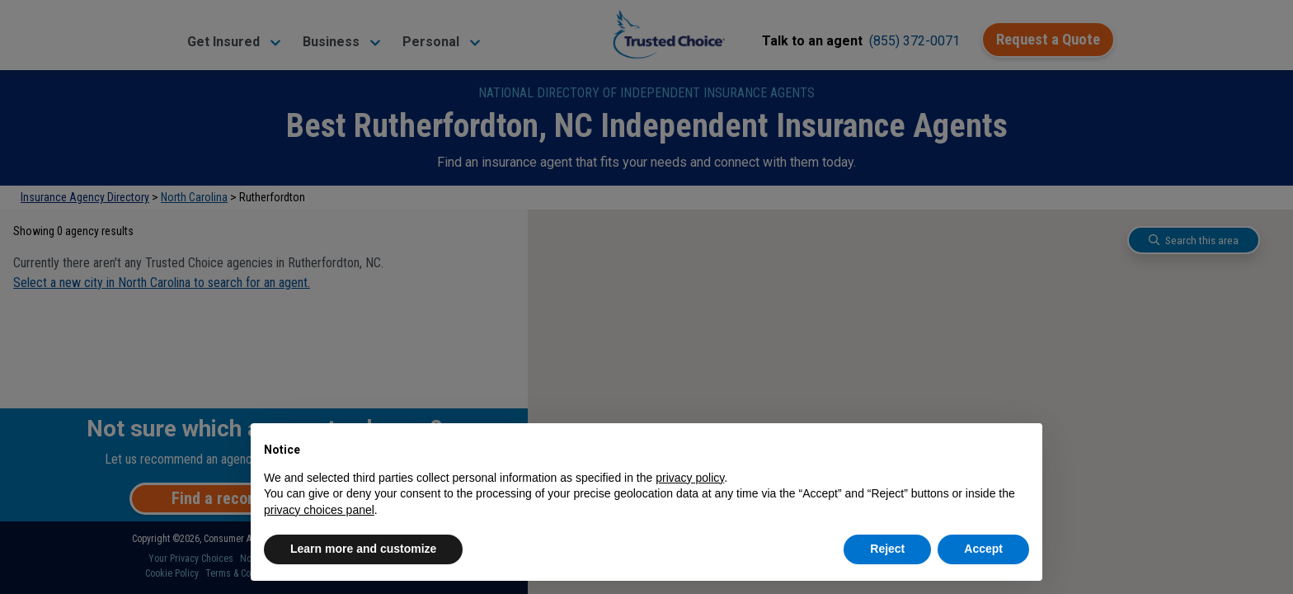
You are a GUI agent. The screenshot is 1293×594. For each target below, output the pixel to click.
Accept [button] (983, 548)
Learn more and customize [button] (363, 548)
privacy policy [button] (690, 477)
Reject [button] (887, 548)
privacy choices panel (319, 509)
